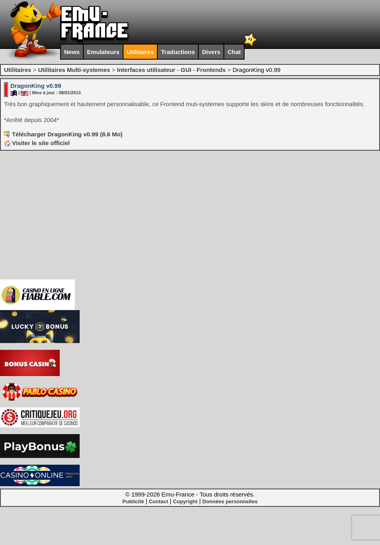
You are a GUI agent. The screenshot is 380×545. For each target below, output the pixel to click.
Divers (211, 51)
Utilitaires (140, 51)
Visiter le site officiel (37, 143)
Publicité (133, 501)
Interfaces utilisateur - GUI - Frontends (171, 69)
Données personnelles (230, 501)
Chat (234, 51)
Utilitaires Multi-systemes (74, 69)
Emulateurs (103, 51)
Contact (158, 501)
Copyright (185, 501)
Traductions (178, 51)
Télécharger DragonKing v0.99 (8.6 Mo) (67, 134)
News (72, 51)
